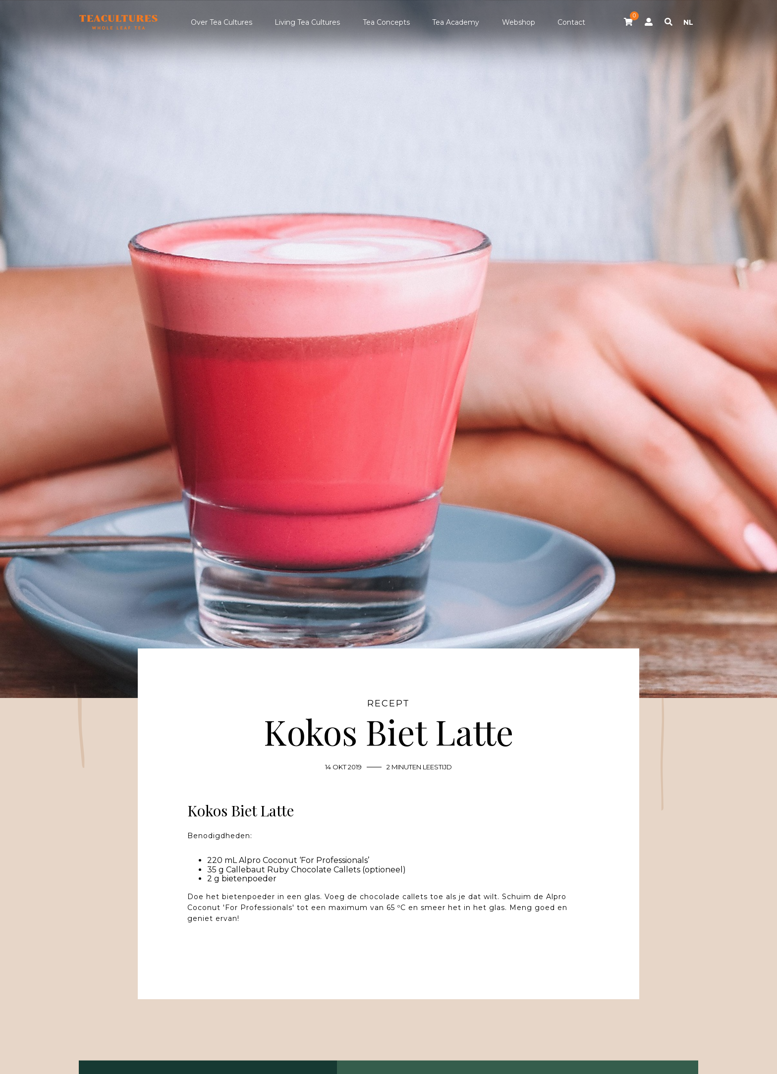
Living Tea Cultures (307, 22)
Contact (571, 22)
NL (688, 22)
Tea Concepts (386, 22)
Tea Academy (455, 22)
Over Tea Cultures (221, 22)
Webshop (518, 22)
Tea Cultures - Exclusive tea (118, 22)
